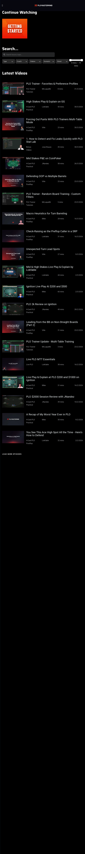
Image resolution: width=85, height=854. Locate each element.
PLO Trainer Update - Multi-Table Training (50, 341)
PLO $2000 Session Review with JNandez (50, 396)
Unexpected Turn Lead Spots (43, 249)
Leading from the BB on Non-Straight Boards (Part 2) (52, 324)
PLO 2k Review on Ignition (41, 304)
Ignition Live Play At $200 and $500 (46, 286)
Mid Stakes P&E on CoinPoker (43, 158)
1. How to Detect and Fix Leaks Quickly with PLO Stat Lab (54, 140)
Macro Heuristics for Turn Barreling (46, 213)
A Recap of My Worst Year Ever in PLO (48, 414)
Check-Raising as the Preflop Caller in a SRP (51, 231)
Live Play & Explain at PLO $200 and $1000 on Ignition (52, 379)
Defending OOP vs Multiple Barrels (46, 176)
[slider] (70, 60)
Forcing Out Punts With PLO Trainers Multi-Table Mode (54, 121)
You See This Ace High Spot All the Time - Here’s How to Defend (54, 434)
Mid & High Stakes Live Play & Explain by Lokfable (49, 268)
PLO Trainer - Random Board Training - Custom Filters (53, 195)
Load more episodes (12, 454)
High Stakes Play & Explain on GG (45, 101)
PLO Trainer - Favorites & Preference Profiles (52, 83)
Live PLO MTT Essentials (40, 359)
